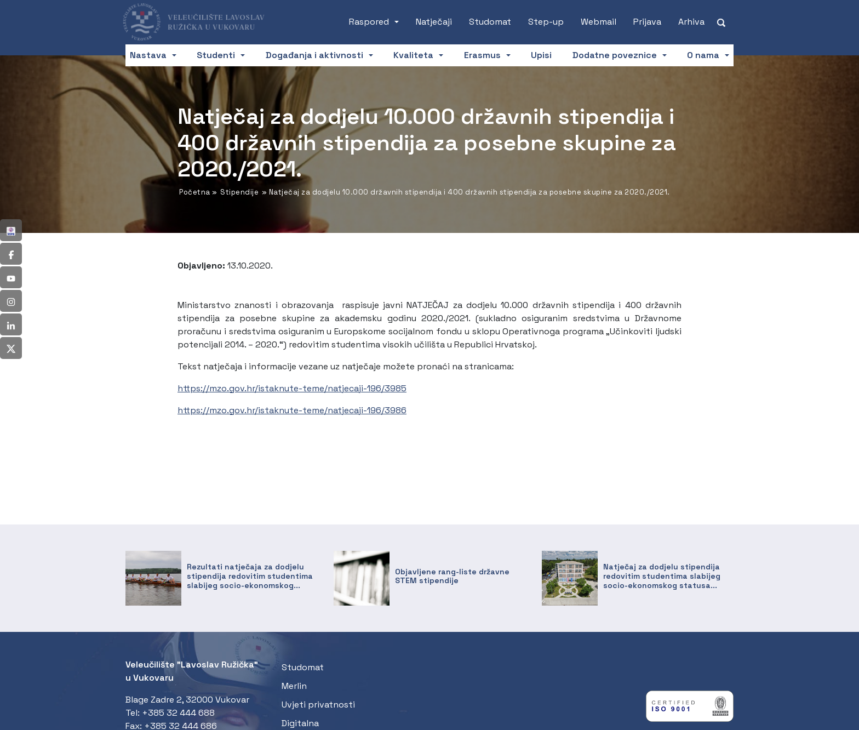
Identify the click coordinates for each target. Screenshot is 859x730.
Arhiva (691, 21)
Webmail (598, 21)
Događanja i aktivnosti (314, 55)
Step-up (546, 21)
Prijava (647, 21)
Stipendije (239, 192)
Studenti (216, 55)
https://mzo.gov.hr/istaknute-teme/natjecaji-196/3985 (291, 388)
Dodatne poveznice (614, 55)
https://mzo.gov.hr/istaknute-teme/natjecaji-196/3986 (291, 410)
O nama (703, 55)
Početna (194, 192)
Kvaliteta (413, 55)
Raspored (369, 21)
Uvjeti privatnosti (318, 704)
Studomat (490, 21)
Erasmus (482, 55)
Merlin (294, 686)
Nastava (148, 55)
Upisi (541, 55)
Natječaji (434, 21)
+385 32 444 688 (178, 712)
